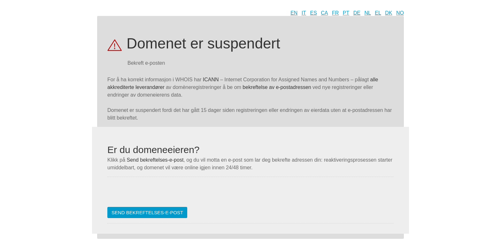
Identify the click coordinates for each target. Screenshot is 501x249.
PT (346, 13)
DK (388, 13)
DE (356, 13)
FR (335, 13)
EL (378, 13)
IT (304, 13)
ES (313, 13)
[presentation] (155, 194)
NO (400, 13)
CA (324, 13)
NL (367, 13)
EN (293, 13)
